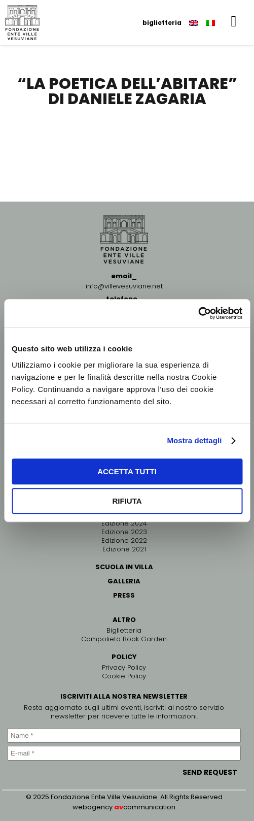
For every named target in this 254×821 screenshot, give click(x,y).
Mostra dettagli (194, 440)
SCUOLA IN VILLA (124, 567)
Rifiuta (126, 501)
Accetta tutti (127, 471)
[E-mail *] (124, 753)
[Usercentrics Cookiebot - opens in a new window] (198, 313)
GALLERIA (123, 581)
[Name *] (124, 735)
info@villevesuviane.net (124, 286)
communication (149, 807)
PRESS (124, 595)
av (118, 807)
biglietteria (162, 22)
